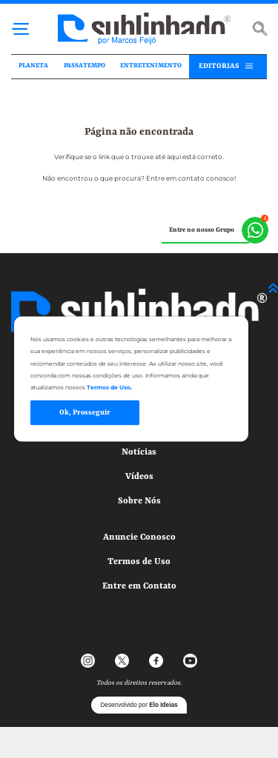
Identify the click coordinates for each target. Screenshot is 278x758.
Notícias (139, 452)
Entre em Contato (139, 586)
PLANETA (33, 66)
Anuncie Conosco (139, 537)
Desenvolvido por (138, 705)
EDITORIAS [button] (219, 66)
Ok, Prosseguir (84, 413)
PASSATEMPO (84, 66)
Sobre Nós (139, 501)
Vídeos (139, 477)
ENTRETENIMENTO (151, 66)
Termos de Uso (139, 562)
